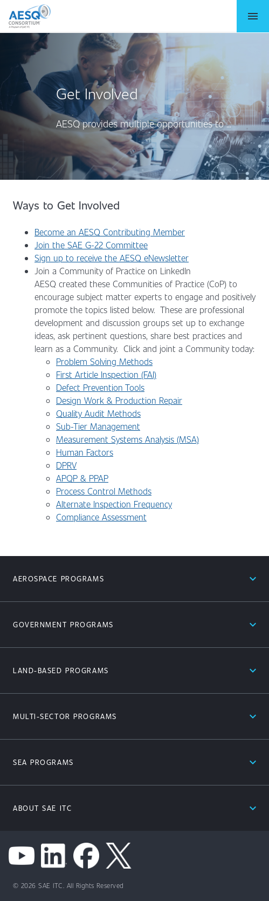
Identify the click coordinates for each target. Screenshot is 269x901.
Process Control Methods (103, 491)
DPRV (66, 465)
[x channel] (119, 855)
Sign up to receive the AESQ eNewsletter (112, 257)
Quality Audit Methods (98, 413)
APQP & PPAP (82, 478)
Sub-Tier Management (98, 426)
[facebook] (86, 855)
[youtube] (22, 855)
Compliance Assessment (101, 517)
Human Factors (84, 452)
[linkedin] (54, 855)
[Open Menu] (253, 16)
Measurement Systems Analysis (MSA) (127, 439)
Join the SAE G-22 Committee (91, 244)
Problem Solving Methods (104, 361)
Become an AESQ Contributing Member (110, 232)
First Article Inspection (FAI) (106, 374)
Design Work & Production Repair (119, 400)
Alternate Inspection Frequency (114, 504)
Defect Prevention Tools (100, 387)
